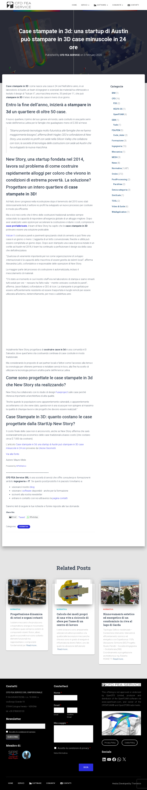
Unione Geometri (47, 448)
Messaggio (61, 723)
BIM (113, 93)
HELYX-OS (117, 109)
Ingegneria (117, 146)
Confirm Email (70, 716)
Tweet (22, 517)
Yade (115, 125)
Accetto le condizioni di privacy (74, 748)
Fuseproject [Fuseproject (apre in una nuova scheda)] (62, 392)
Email (57, 705)
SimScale (116, 195)
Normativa (23, 526)
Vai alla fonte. (13, 454)
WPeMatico (21, 466)
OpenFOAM (118, 114)
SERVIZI (85, 5)
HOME (74, 5)
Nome (58, 692)
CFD (114, 98)
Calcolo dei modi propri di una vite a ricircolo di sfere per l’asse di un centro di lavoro (73, 619)
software (26, 490)
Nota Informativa (60, 753)
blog (32, 487)
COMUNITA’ (117, 5)
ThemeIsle (136, 783)
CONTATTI (133, 5)
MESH (114, 157)
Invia (86, 767)
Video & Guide (118, 206)
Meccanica (117, 152)
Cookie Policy (130, 743)
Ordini (115, 174)
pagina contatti (59, 498)
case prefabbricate (16, 225)
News (114, 163)
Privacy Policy (110, 743)
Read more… (32, 645)
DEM (114, 120)
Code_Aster (118, 135)
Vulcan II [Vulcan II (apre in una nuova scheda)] (10, 235)
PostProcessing (119, 179)
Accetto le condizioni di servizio (22, 732)
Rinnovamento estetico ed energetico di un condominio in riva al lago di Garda (119, 619)
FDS (115, 103)
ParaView (117, 184)
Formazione (117, 140)
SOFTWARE (101, 5)
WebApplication (119, 212)
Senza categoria (119, 190)
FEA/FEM (116, 130)
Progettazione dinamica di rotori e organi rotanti (26, 615)
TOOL (114, 201)
